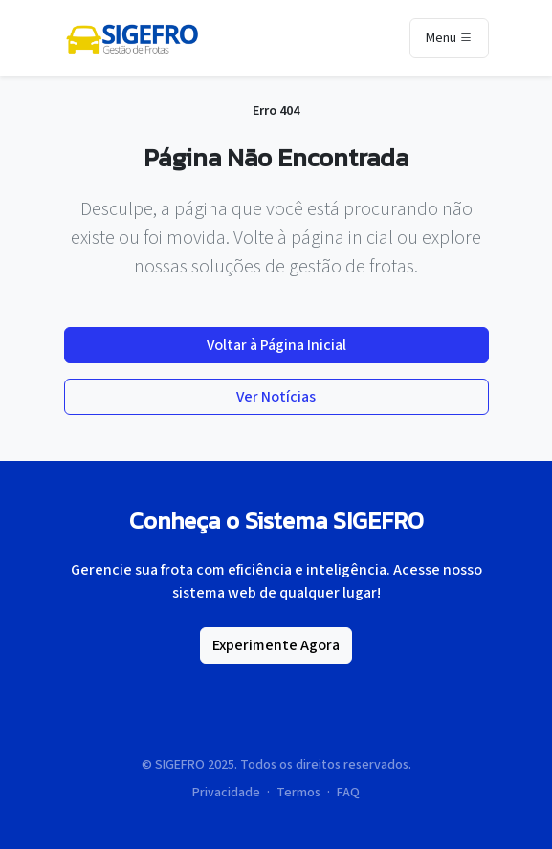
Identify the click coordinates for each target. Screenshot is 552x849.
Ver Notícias (276, 396)
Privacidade (226, 792)
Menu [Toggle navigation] (449, 39)
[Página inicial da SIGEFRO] (132, 38)
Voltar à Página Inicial (276, 345)
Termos (298, 792)
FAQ (348, 792)
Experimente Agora (276, 645)
